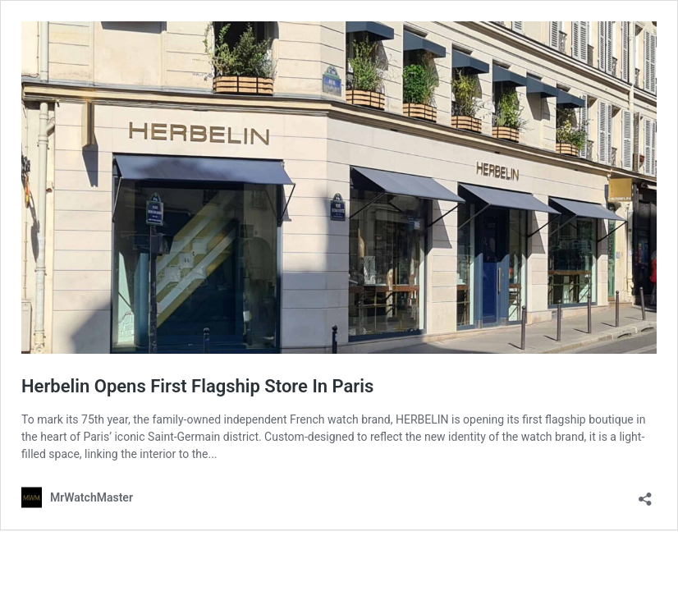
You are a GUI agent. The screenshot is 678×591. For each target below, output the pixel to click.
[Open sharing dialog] (645, 493)
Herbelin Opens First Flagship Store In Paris (197, 386)
